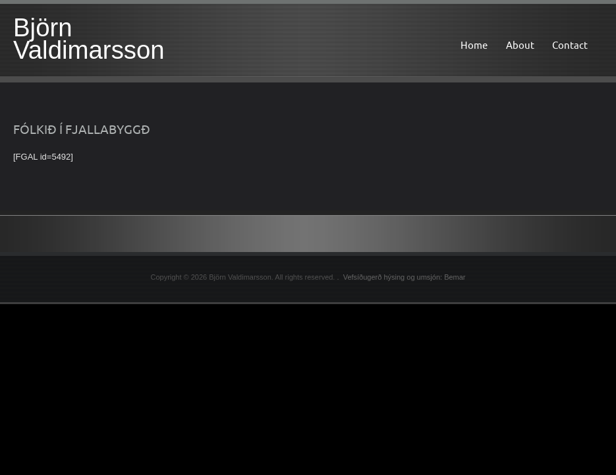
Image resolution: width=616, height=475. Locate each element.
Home (474, 45)
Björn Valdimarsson (89, 38)
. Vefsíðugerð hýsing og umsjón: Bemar (401, 277)
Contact (570, 45)
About (520, 45)
